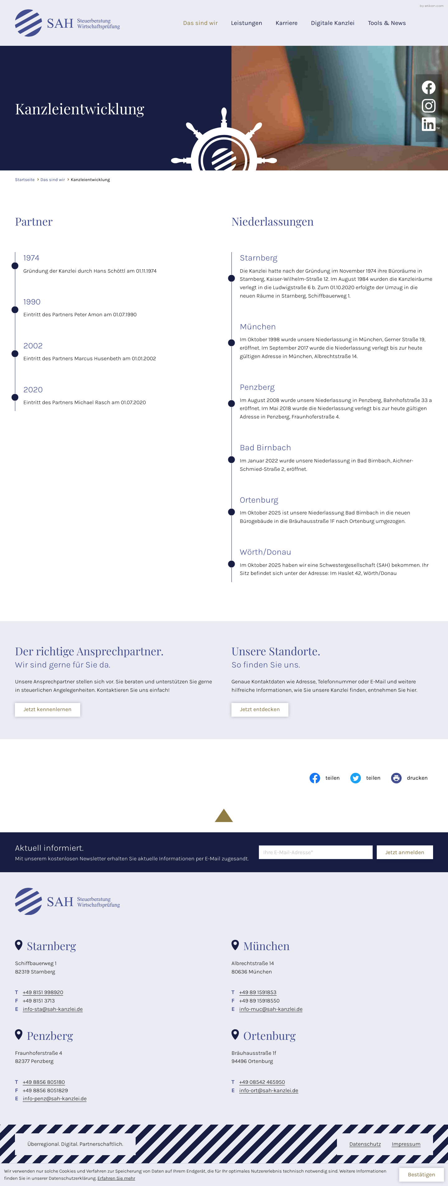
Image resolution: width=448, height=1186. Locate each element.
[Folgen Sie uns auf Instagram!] (429, 111)
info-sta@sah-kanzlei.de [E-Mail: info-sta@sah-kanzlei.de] (53, 1009)
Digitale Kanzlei (333, 22)
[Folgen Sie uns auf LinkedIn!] (429, 124)
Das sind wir (200, 22)
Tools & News (387, 22)
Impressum (406, 1144)
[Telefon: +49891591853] (258, 992)
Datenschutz (365, 1144)
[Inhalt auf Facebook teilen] (324, 778)
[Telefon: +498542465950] (262, 1082)
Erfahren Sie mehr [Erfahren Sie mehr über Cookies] (116, 1178)
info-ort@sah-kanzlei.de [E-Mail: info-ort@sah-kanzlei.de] (268, 1091)
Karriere (287, 22)
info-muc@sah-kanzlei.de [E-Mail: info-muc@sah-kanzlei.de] (270, 1009)
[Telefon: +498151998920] (43, 992)
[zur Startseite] (67, 23)
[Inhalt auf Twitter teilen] (365, 778)
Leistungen (246, 22)
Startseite (25, 179)
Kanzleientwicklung (90, 179)
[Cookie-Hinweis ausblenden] (421, 1175)
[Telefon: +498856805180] (44, 1082)
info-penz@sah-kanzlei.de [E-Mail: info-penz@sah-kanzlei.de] (54, 1099)
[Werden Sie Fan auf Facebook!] (429, 93)
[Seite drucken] (409, 778)
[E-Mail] (316, 852)
